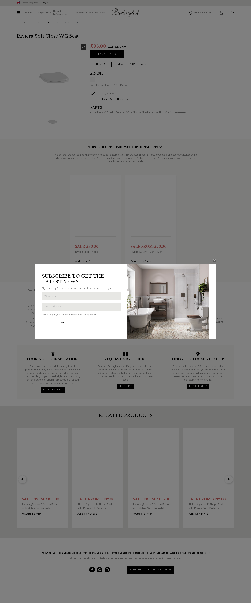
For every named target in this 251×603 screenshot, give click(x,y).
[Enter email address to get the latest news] (81, 307)
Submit (61, 322)
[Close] (214, 260)
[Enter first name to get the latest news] (81, 296)
